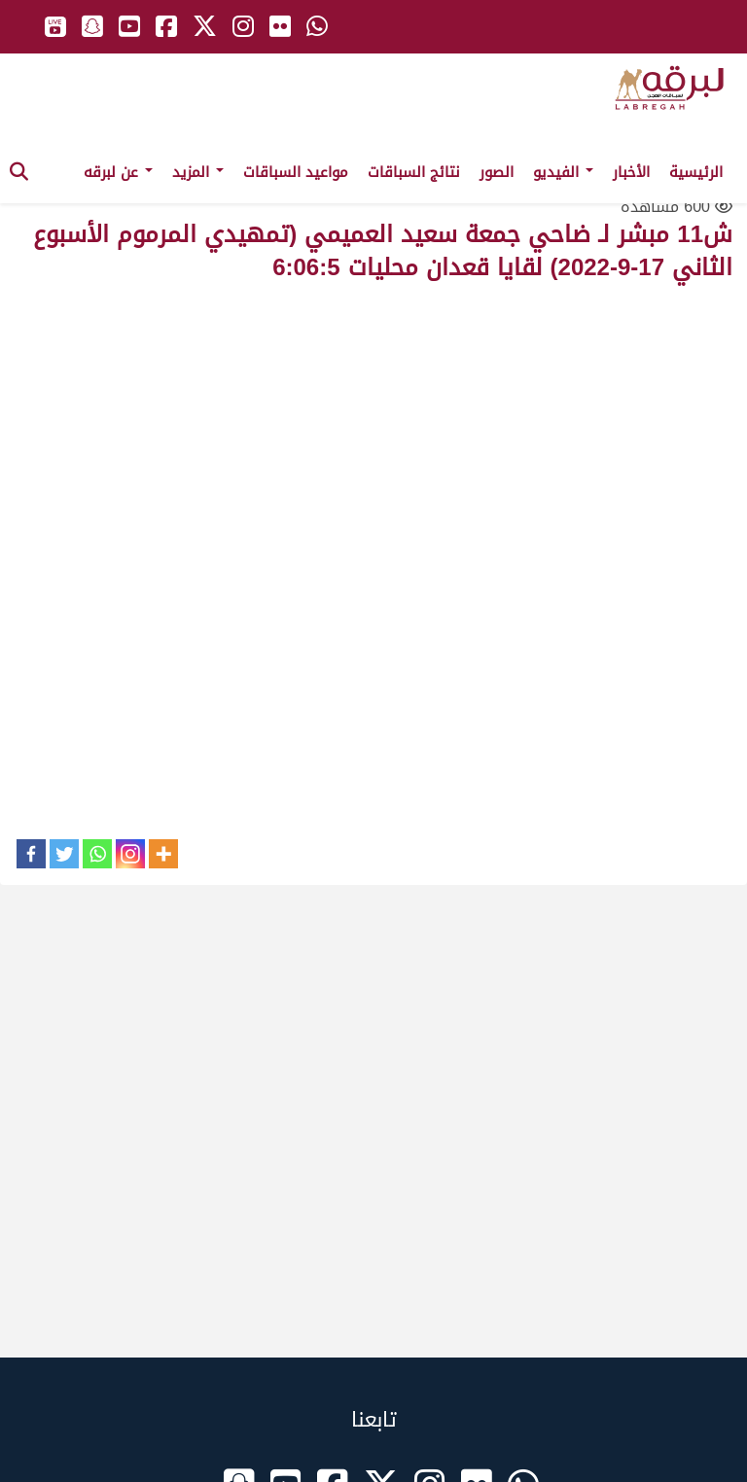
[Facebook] (31, 853)
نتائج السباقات (414, 172)
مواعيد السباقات (295, 172)
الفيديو (563, 172)
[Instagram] (130, 853)
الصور (497, 172)
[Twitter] (64, 853)
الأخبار (631, 172)
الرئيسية (696, 172)
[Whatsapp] (97, 853)
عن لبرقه (118, 172)
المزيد (198, 172)
